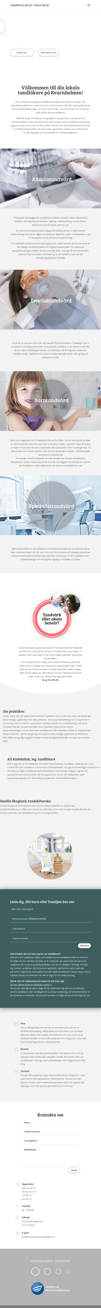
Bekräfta (84, 945)
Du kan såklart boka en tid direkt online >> (31, 984)
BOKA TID (22, 52)
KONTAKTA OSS (48, 52)
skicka (74, 1170)
